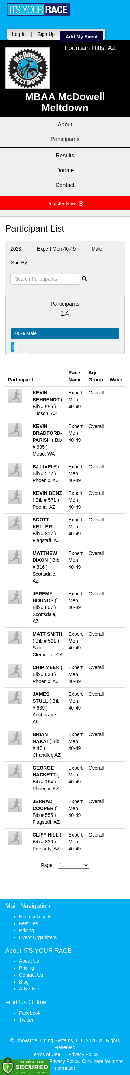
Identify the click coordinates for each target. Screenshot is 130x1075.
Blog (24, 982)
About (65, 124)
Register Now (65, 203)
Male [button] (99, 249)
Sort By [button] (21, 262)
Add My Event (82, 36)
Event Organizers (38, 937)
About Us (29, 961)
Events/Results (35, 916)
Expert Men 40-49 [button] (58, 249)
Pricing (26, 930)
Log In (19, 34)
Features (28, 923)
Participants (65, 139)
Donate (65, 170)
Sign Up (46, 34)
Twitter (26, 1020)
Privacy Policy (83, 1054)
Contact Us (31, 975)
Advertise (29, 988)
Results (65, 155)
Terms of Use (46, 1054)
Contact (65, 185)
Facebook (29, 1013)
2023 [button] (18, 249)
